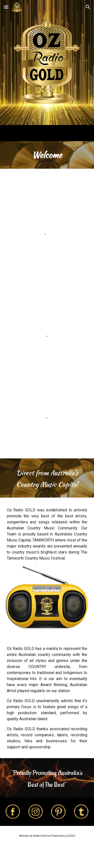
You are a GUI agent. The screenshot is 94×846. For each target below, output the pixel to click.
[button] (6, 7)
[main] (47, 155)
